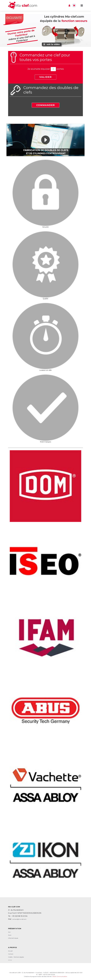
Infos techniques (13, 938)
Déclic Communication (60, 976)
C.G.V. (10, 960)
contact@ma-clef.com (19, 919)
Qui (9, 932)
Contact (10, 954)
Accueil (10, 951)
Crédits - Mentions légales (16, 957)
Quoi (9, 935)
